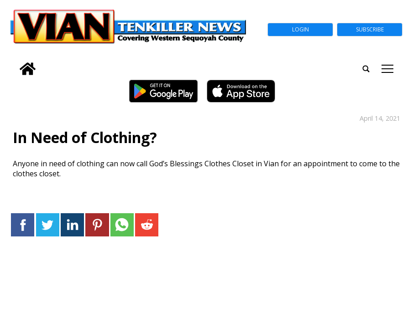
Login (300, 29)
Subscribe (370, 29)
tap (387, 69)
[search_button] (14, 62)
